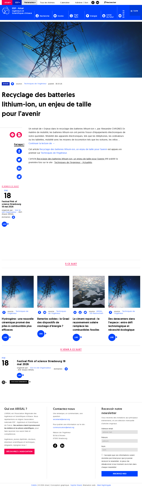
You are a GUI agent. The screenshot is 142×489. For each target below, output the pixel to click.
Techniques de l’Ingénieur (54, 152)
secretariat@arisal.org (61, 419)
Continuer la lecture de (42, 143)
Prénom (104, 437)
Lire (4, 224)
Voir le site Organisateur (11, 211)
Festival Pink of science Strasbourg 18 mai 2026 (11, 204)
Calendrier (64, 2)
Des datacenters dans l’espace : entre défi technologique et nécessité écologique (121, 324)
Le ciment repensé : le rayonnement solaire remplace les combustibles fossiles (86, 324)
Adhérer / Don (81, 2)
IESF (17, 2)
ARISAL (99, 311)
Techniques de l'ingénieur (35, 84)
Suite (134, 11)
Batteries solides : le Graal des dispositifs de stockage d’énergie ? (53, 322)
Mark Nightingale (104, 485)
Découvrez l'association (19, 451)
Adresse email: (107, 429)
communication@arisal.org (63, 427)
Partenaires (29, 2)
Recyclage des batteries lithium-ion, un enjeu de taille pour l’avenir (73, 149)
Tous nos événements (19, 382)
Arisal (7, 2)
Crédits (34, 485)
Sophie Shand (76, 485)
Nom (103, 446)
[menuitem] (7, 2)
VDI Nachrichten (96, 313)
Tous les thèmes (47, 2)
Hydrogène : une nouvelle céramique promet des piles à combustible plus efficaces (18, 324)
